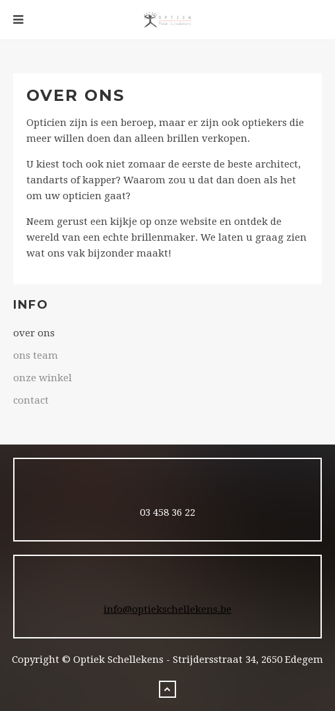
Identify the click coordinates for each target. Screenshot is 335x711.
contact (31, 400)
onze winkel (42, 378)
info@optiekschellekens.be (167, 609)
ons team (35, 355)
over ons (34, 333)
